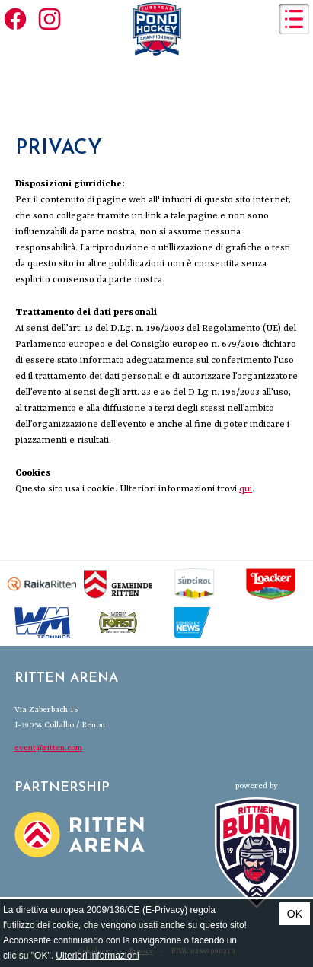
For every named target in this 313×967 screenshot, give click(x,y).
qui (245, 489)
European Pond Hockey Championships (157, 29)
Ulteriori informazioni (97, 955)
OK (294, 914)
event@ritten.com (48, 747)
